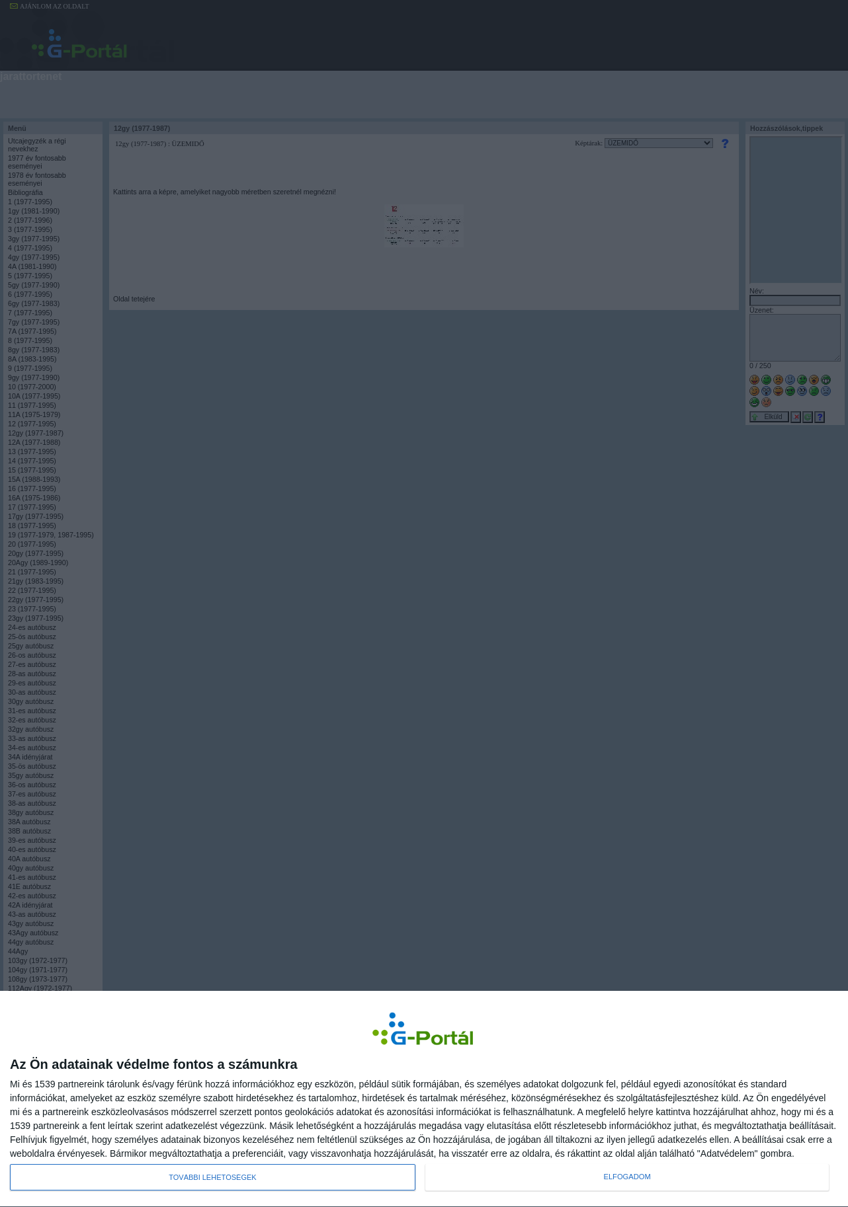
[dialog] (424, 1099)
